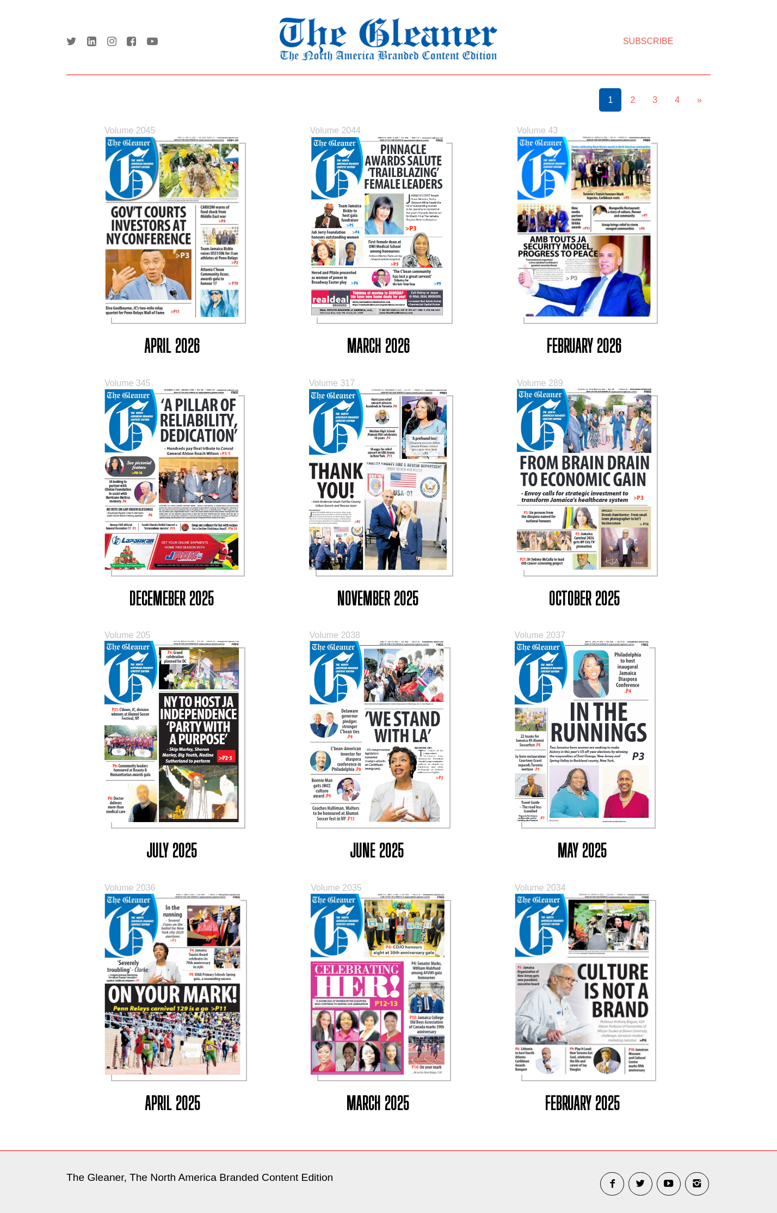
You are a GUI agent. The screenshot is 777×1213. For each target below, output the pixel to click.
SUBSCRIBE (648, 41)
